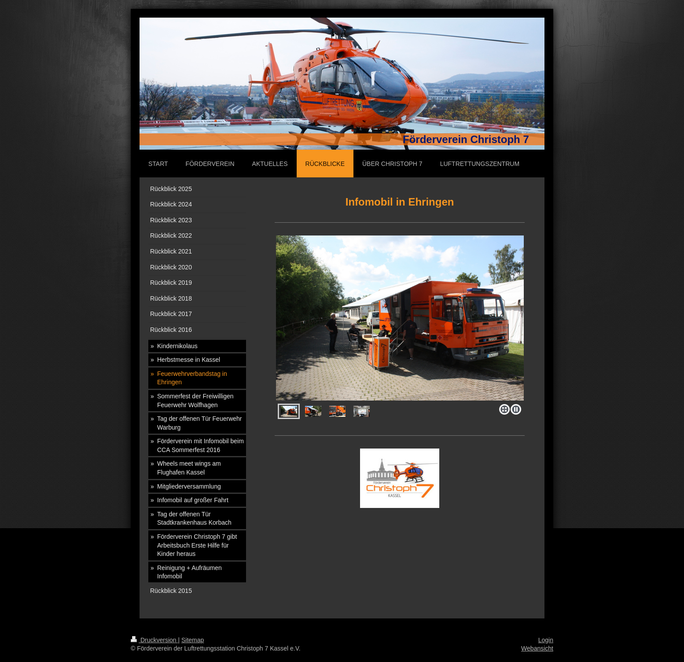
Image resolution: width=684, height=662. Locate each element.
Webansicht (537, 648)
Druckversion (154, 640)
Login (545, 640)
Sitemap (192, 640)
